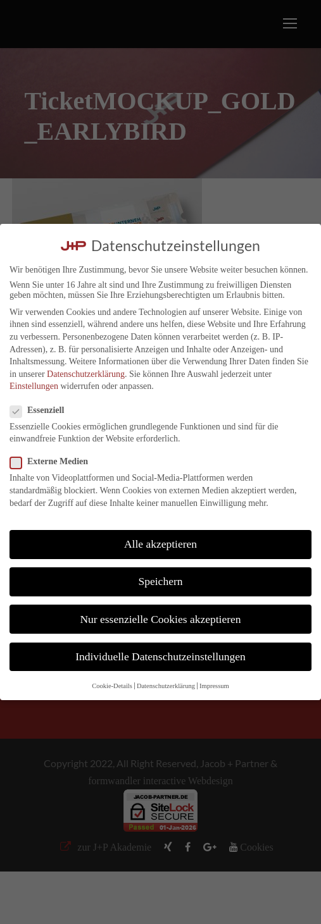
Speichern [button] (161, 581)
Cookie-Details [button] (112, 685)
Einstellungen (33, 386)
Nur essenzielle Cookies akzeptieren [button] (160, 619)
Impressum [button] (214, 685)
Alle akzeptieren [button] (160, 544)
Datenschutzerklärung (86, 374)
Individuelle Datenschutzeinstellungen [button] (160, 656)
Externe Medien (54, 462)
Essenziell (42, 410)
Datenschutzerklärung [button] (166, 685)
